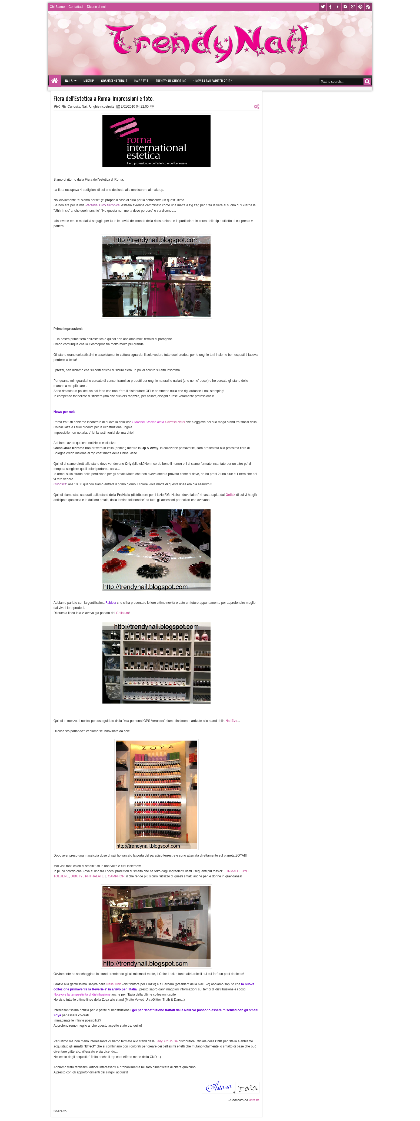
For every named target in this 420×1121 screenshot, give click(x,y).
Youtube (337, 7)
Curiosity (74, 106)
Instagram (345, 7)
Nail (85, 106)
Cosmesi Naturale (114, 80)
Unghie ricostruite (101, 106)
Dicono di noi (96, 7)
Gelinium (122, 613)
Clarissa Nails (175, 422)
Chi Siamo (57, 7)
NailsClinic (113, 984)
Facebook (330, 7)
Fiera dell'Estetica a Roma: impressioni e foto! (104, 98)
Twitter (322, 7)
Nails (69, 80)
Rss (368, 7)
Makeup (89, 80)
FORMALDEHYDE (237, 871)
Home (55, 80)
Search (367, 81)
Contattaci (75, 7)
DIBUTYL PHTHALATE (88, 876)
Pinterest (360, 7)
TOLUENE (61, 876)
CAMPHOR (116, 876)
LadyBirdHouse (167, 1041)
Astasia (254, 1100)
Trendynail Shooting (170, 80)
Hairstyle (141, 80)
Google (352, 7)
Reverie (98, 989)
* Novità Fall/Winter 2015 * (212, 80)
